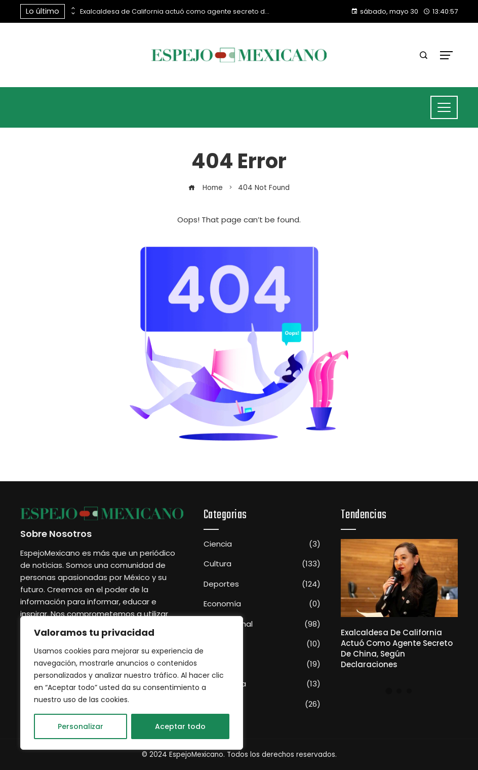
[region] (131, 683)
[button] (389, 690)
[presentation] (72, 8)
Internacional (262, 624)
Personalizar (80, 726)
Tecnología (262, 684)
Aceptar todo (180, 726)
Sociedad (262, 664)
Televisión (262, 704)
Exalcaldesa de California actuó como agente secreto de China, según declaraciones (176, 11)
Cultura (262, 564)
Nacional (262, 644)
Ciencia (262, 544)
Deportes (262, 584)
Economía (262, 604)
